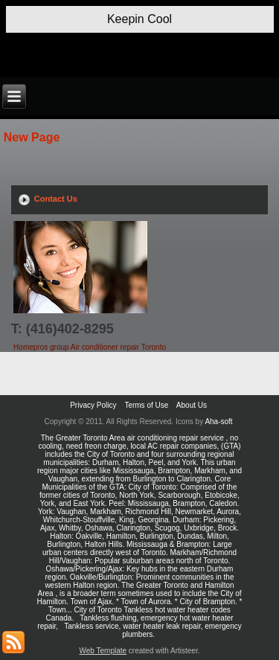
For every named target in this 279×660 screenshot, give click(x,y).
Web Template (103, 651)
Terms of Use (146, 405)
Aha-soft (218, 421)
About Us (191, 405)
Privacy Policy (93, 405)
